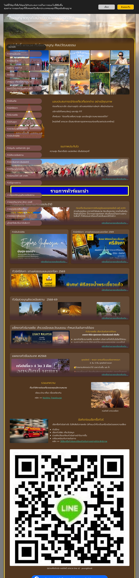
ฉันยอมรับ (125, 7)
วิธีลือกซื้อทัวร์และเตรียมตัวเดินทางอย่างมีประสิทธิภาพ (79, 411)
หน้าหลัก (64, 549)
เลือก (106, 7)
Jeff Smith (125, 532)
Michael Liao (112, 532)
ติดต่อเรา (74, 549)
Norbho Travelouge (78, 373)
